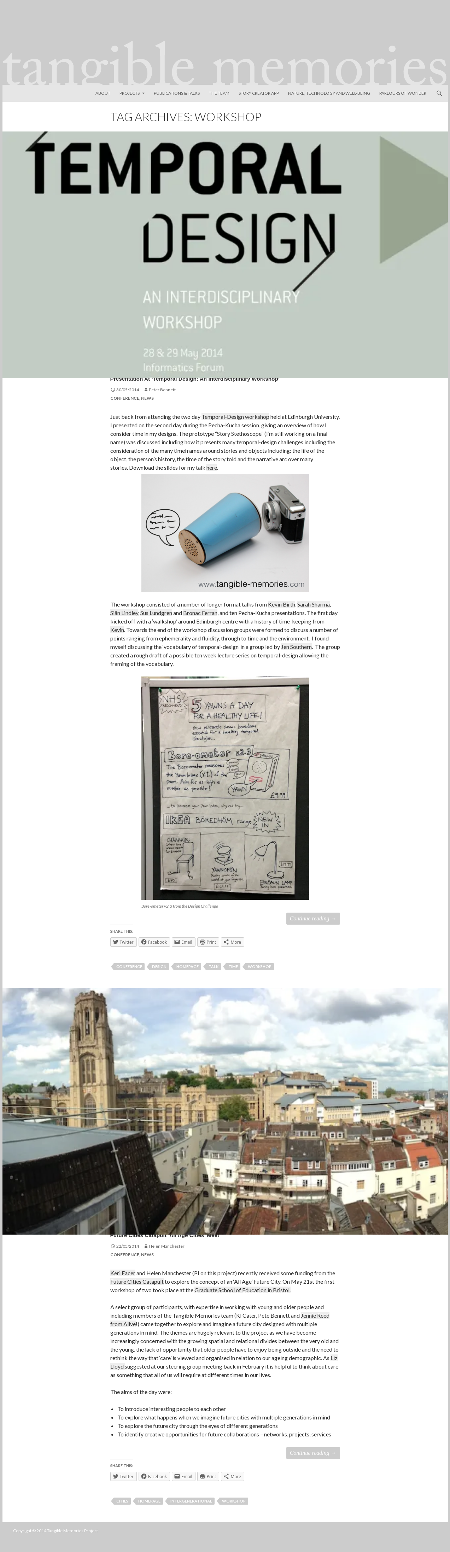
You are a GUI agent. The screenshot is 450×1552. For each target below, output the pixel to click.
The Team (219, 93)
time (233, 979)
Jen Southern (296, 659)
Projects (129, 93)
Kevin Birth (281, 617)
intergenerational (191, 1513)
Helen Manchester (167, 1258)
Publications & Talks (177, 93)
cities (122, 1513)
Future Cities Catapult (137, 1294)
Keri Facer (122, 1285)
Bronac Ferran (200, 625)
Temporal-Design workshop (235, 429)
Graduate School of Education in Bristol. (242, 1302)
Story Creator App (259, 93)
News (147, 411)
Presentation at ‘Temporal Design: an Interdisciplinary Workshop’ (202, 382)
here (211, 480)
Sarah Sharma (313, 617)
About (102, 93)
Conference (124, 411)
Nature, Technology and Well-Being (329, 93)
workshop (259, 979)
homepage (187, 979)
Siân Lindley (124, 625)
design (159, 979)
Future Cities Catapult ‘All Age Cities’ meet (214, 1245)
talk (213, 979)
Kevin (117, 642)
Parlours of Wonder (402, 93)
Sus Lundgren (156, 625)
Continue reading (313, 931)
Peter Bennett (162, 402)
